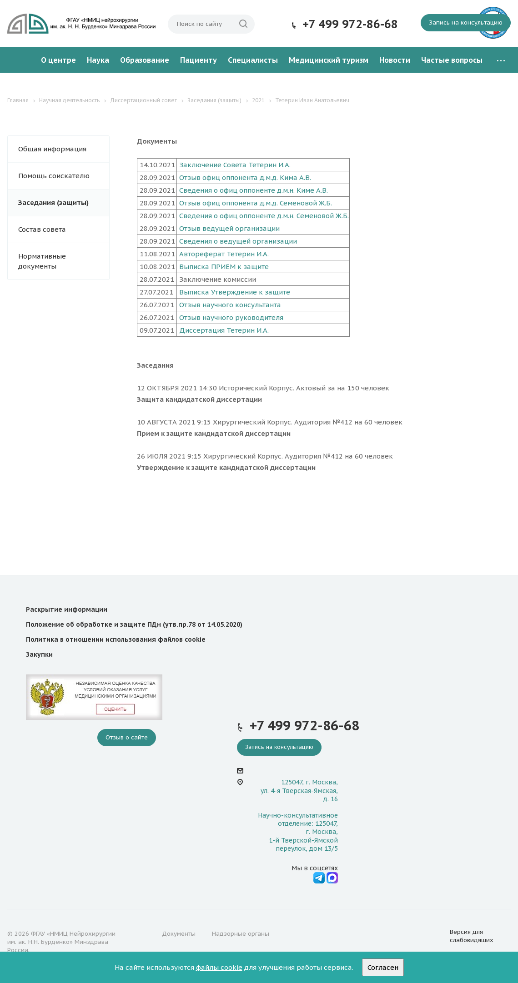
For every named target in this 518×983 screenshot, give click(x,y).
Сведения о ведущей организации (238, 241)
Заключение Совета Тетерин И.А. (235, 164)
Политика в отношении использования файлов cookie (116, 639)
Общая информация (52, 149)
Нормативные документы (42, 261)
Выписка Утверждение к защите (234, 292)
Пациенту (198, 60)
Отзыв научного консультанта (230, 304)
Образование (144, 60)
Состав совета (42, 229)
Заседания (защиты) (53, 202)
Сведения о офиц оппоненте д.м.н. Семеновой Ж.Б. (264, 215)
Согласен (382, 967)
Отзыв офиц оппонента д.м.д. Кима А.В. (245, 177)
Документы (179, 934)
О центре (58, 60)
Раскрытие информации (66, 609)
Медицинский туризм (328, 60)
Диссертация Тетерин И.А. (224, 330)
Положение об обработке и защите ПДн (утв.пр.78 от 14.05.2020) (134, 624)
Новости (394, 60)
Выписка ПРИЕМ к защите (224, 266)
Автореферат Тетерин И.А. (224, 253)
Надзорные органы (240, 934)
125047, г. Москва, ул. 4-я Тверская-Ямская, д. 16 (299, 790)
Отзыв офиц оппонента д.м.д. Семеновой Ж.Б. (255, 203)
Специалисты (253, 60)
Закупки (39, 654)
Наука (98, 60)
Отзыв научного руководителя (231, 317)
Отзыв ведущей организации (229, 228)
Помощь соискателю (54, 175)
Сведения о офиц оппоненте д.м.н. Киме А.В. (253, 190)
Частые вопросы (452, 60)
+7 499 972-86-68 (350, 24)
